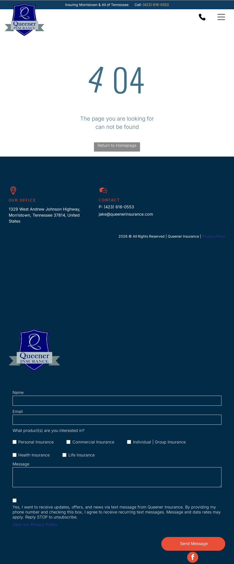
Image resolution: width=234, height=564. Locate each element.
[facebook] (192, 558)
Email (18, 411)
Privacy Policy (213, 236)
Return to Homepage (117, 145)
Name (18, 392)
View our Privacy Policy (35, 524)
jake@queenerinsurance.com (126, 214)
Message (21, 463)
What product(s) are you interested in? (48, 430)
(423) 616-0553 (156, 5)
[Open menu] (221, 17)
